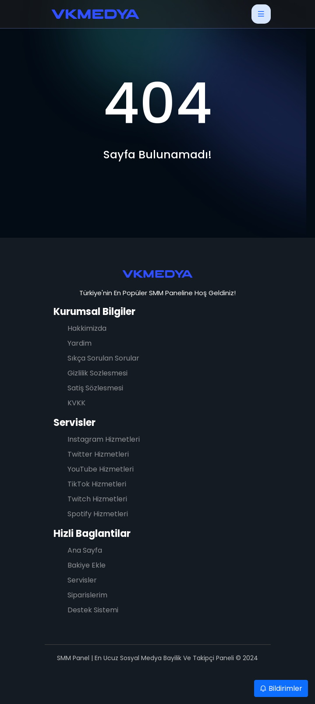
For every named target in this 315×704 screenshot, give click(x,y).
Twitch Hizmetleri (97, 499)
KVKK (76, 403)
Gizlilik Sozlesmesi (97, 373)
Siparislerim (87, 595)
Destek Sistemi (92, 610)
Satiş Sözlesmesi (95, 388)
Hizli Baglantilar (92, 533)
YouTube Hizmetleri (100, 469)
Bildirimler (281, 688)
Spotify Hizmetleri (97, 514)
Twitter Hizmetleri (98, 454)
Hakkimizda (86, 328)
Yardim (79, 343)
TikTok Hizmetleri (96, 484)
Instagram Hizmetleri (103, 439)
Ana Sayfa (84, 550)
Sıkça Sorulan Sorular (103, 358)
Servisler (74, 422)
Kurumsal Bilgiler (94, 311)
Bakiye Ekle (86, 565)
